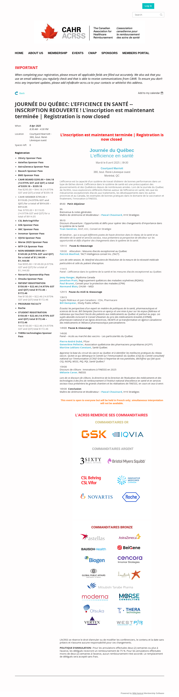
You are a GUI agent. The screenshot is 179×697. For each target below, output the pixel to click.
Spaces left (21, 145)
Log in (148, 5)
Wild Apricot (137, 693)
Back (22, 93)
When (18, 125)
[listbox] (151, 93)
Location (19, 133)
